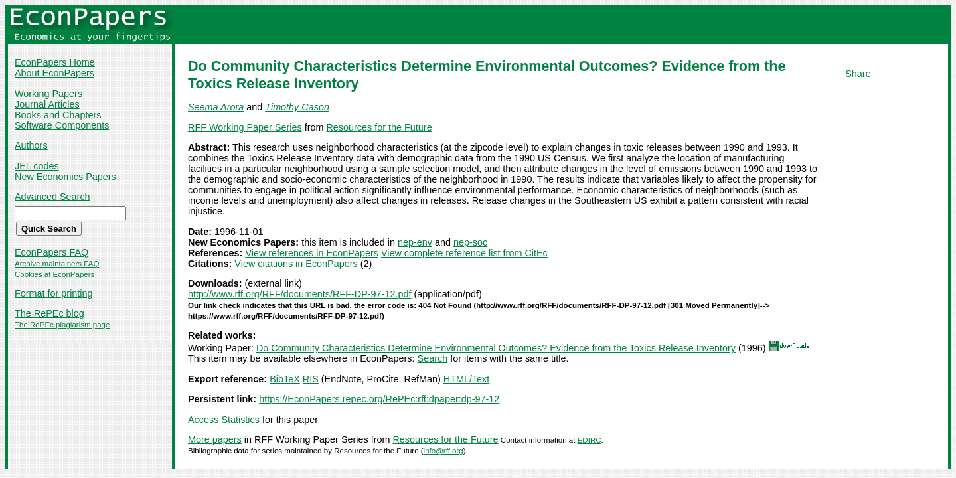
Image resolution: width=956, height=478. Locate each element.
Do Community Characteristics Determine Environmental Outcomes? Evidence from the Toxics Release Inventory (496, 348)
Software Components (62, 125)
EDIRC (589, 440)
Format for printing (54, 293)
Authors (31, 145)
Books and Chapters (58, 115)
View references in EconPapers (311, 253)
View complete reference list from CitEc (464, 253)
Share (857, 73)
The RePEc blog (49, 313)
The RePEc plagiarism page (62, 325)
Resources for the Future (379, 127)
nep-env (415, 242)
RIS (311, 379)
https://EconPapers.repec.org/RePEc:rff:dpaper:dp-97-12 (379, 399)
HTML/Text (466, 379)
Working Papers (48, 93)
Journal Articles (47, 104)
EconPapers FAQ (51, 252)
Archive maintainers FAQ (57, 264)
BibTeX (285, 379)
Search (433, 358)
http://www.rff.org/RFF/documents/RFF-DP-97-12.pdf (299, 294)
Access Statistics (224, 419)
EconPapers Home (55, 62)
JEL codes (37, 166)
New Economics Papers (65, 176)
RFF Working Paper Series (245, 127)
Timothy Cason (297, 107)
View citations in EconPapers (295, 263)
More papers (215, 439)
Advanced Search (52, 196)
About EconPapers (54, 73)
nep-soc (470, 242)
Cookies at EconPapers (54, 274)
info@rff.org (443, 451)
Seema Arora (216, 107)
